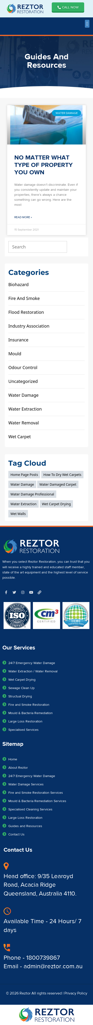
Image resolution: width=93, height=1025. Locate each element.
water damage (23, 395)
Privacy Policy (75, 993)
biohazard (18, 284)
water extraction (25, 409)
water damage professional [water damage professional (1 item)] (32, 494)
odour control (22, 367)
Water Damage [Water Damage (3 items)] (22, 484)
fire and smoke (24, 298)
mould (14, 353)
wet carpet (19, 436)
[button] (87, 24)
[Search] (77, 247)
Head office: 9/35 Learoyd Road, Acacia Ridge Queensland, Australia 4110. (40, 884)
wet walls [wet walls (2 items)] (18, 513)
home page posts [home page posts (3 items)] (24, 474)
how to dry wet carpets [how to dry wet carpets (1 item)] (62, 474)
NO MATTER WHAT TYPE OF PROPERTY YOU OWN (43, 165)
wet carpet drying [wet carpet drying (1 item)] (56, 504)
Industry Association (28, 326)
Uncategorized (23, 381)
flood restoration (26, 312)
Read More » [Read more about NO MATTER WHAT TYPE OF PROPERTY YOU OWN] (23, 217)
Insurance (18, 340)
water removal (23, 423)
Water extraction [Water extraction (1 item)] (23, 504)
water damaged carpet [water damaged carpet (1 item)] (57, 484)
